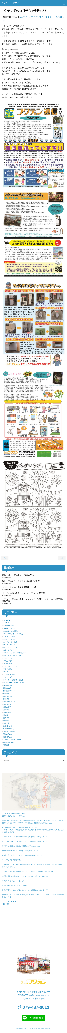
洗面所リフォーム (9, 731)
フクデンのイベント (10, 663)
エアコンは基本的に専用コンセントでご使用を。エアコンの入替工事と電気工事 (33, 600)
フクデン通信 (37, 17)
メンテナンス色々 (9, 674)
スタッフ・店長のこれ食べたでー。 (15, 653)
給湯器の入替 (7, 737)
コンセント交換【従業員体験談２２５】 (19, 587)
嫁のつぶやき (7, 696)
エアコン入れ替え (9, 636)
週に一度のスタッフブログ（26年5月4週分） (21, 581)
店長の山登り (7, 707)
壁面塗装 (6, 693)
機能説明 (6, 720)
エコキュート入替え (10, 639)
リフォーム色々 (8, 677)
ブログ (48, 17)
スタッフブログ (8, 650)
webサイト (24, 17)
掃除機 (5, 715)
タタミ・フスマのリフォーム (13, 655)
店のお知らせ (7, 704)
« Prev (5, 558)
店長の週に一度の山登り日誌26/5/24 (18, 575)
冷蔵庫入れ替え (8, 685)
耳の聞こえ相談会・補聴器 (12, 739)
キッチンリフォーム (10, 647)
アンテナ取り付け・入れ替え (13, 634)
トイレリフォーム (9, 658)
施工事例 (6, 718)
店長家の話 (7, 712)
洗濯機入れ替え (8, 729)
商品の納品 (7, 688)
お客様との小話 (8, 625)
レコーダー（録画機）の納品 (13, 680)
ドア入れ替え (7, 661)
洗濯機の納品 (7, 726)
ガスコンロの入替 (9, 644)
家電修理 (6, 699)
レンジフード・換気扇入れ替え (13, 682)
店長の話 (6, 710)
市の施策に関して (9, 701)
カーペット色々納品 (10, 642)
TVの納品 (6, 620)
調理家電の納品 (8, 742)
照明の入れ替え (8, 734)
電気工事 (6, 745)
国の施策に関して (9, 691)
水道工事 (6, 723)
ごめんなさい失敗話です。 (12, 631)
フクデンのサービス (10, 666)
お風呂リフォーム (9, 628)
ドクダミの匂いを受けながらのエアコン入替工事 (23, 593)
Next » (62, 558)
